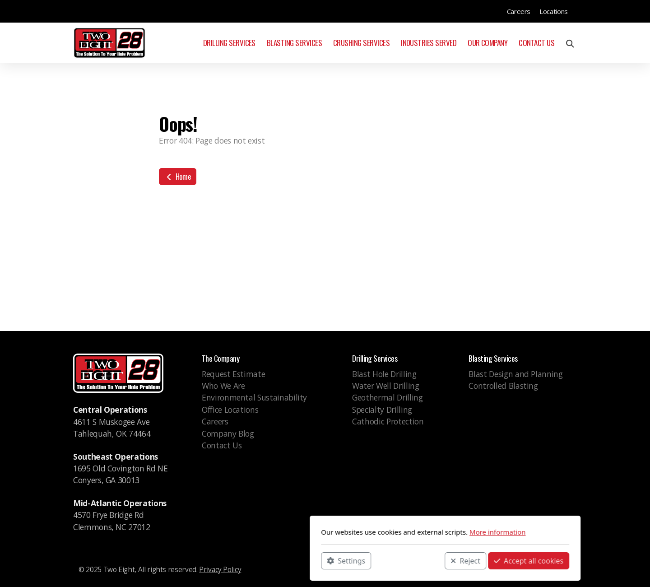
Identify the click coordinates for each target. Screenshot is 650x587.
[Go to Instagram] (551, 571)
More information (377, 531)
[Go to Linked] (564, 571)
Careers (519, 11)
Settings (226, 560)
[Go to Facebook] (537, 571)
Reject (345, 560)
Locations (553, 11)
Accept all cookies (408, 560)
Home (177, 176)
